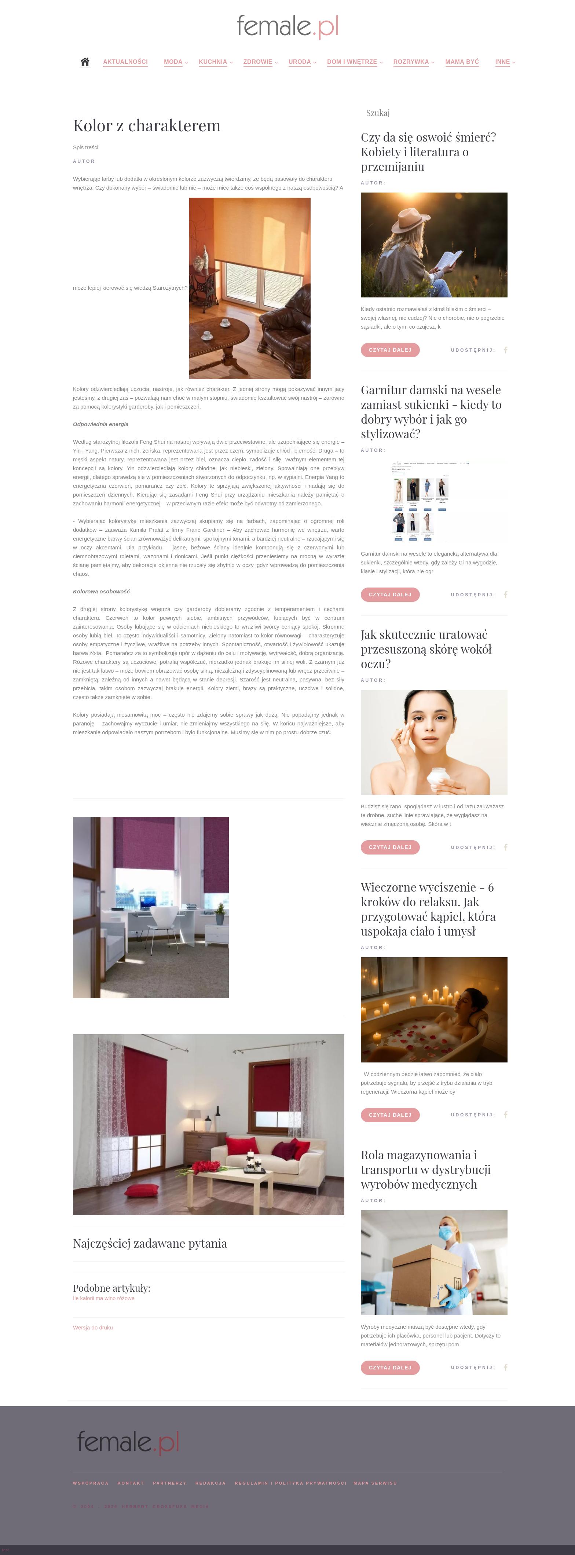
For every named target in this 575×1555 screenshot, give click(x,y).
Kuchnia (213, 62)
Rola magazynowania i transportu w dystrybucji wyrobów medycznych (426, 1169)
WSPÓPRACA (91, 1483)
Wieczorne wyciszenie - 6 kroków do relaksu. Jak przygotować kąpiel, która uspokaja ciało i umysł (428, 909)
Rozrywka (411, 62)
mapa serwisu (376, 1483)
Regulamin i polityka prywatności (291, 1483)
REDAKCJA (210, 1483)
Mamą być (462, 62)
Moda (173, 62)
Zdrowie (257, 62)
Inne (502, 62)
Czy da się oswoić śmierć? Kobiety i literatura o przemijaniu (428, 151)
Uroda (300, 62)
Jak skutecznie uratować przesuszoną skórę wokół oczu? (426, 648)
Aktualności (125, 62)
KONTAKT (131, 1483)
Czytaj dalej (390, 350)
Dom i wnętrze (352, 62)
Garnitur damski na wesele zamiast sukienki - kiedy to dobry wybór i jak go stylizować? (431, 411)
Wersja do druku (93, 1327)
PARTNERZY (170, 1483)
